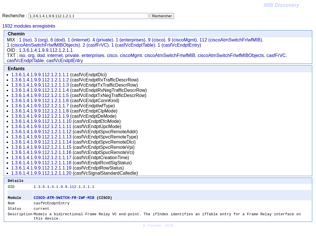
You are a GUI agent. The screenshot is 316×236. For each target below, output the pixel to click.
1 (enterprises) (130, 39)
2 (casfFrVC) (96, 45)
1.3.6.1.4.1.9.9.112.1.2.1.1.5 (40, 95)
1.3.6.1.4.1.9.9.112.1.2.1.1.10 (41, 121)
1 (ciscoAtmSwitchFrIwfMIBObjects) (43, 45)
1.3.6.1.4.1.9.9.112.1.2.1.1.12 (41, 131)
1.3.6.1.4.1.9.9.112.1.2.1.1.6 (40, 100)
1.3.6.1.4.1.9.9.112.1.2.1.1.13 (41, 136)
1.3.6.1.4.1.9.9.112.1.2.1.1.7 (40, 105)
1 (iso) (25, 39)
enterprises (92, 55)
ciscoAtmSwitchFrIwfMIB (169, 55)
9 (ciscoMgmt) (182, 39)
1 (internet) (79, 39)
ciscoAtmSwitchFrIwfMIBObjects (231, 55)
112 (54, 50)
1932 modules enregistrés (28, 26)
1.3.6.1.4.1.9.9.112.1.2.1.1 (64, 188)
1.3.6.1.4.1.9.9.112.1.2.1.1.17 (41, 157)
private (72, 55)
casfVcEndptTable (25, 60)
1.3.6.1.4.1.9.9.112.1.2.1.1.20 (41, 173)
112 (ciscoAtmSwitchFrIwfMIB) (230, 39)
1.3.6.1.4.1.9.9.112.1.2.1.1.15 (41, 147)
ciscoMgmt (131, 55)
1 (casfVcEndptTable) (133, 45)
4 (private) (102, 39)
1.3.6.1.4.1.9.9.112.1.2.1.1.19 (41, 167)
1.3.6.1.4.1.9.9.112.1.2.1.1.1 (40, 74)
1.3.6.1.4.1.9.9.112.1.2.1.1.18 (41, 162)
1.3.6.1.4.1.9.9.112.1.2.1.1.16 (41, 152)
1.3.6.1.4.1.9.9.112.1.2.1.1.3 (40, 85)
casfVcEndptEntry (64, 60)
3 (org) (41, 39)
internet (54, 55)
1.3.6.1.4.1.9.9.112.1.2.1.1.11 (41, 126)
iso (22, 55)
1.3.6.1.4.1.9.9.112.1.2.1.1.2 (40, 79)
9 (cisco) (156, 39)
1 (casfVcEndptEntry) (179, 45)
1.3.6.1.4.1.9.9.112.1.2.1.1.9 (40, 116)
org (31, 55)
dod (41, 55)
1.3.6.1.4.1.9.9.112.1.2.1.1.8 (40, 111)
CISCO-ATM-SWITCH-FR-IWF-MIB (64, 200)
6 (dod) (57, 39)
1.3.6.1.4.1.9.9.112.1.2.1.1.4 (40, 90)
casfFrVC (276, 55)
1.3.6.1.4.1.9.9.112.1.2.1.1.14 (41, 142)
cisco (112, 55)
